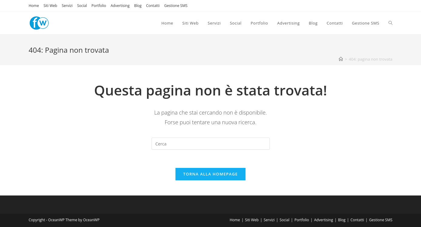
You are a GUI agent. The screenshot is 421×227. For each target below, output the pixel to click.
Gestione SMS (176, 5)
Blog (138, 5)
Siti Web (50, 5)
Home (34, 5)
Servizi (67, 5)
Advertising (120, 5)
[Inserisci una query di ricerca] (211, 144)
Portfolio (99, 5)
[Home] (341, 59)
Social (82, 5)
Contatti (153, 5)
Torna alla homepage (210, 174)
